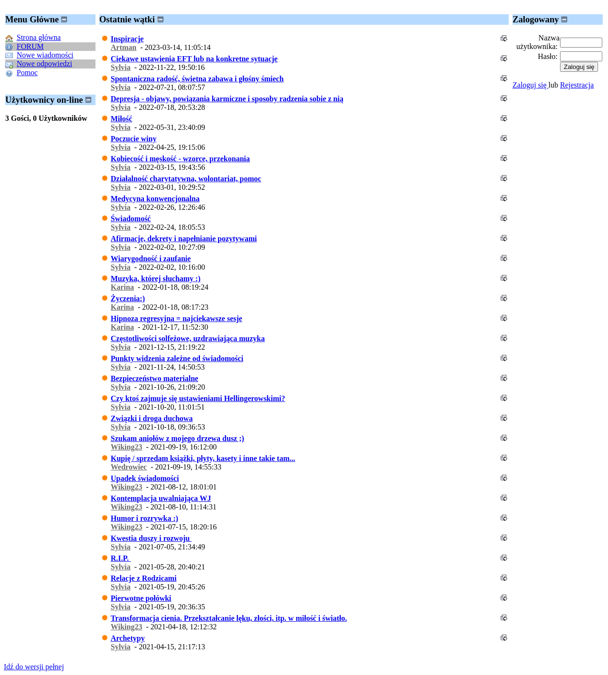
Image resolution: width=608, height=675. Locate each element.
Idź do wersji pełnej (34, 667)
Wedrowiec (129, 467)
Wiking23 (126, 447)
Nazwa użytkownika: (538, 42)
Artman (123, 47)
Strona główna (39, 37)
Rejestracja (577, 85)
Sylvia (121, 67)
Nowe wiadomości (45, 55)
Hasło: (548, 56)
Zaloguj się (531, 85)
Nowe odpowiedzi (44, 63)
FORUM (30, 46)
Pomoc (27, 72)
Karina (122, 287)
